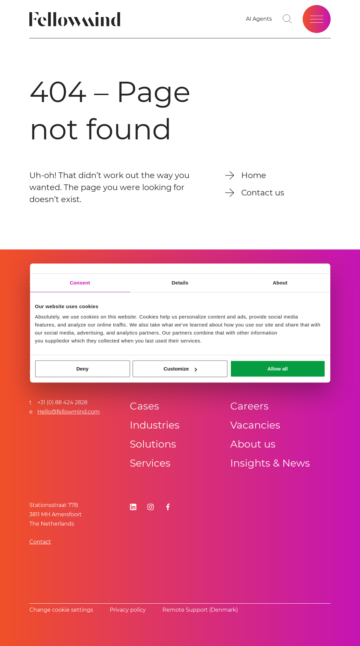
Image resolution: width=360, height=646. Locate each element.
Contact (40, 542)
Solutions (153, 444)
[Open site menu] (317, 19)
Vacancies (255, 425)
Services (150, 463)
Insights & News (270, 463)
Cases (144, 406)
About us (253, 444)
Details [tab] (180, 282)
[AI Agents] (259, 19)
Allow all (278, 369)
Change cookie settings (61, 610)
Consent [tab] (80, 282)
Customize (180, 369)
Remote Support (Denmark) (200, 610)
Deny (82, 369)
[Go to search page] (287, 19)
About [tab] (280, 282)
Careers (249, 406)
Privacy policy (128, 610)
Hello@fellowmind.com (68, 412)
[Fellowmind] (76, 19)
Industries (154, 425)
